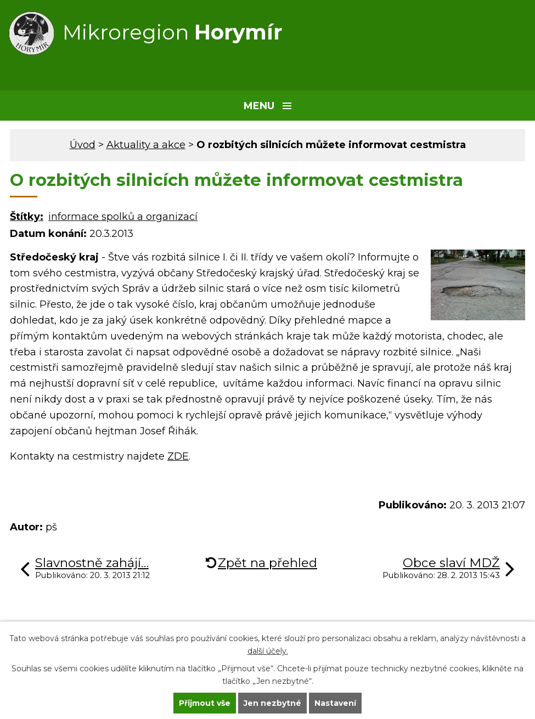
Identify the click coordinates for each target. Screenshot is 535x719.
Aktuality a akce (145, 145)
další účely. (267, 651)
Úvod (82, 145)
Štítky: (26, 217)
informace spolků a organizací (123, 217)
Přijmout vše (204, 703)
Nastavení (335, 703)
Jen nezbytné (272, 703)
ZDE (178, 456)
